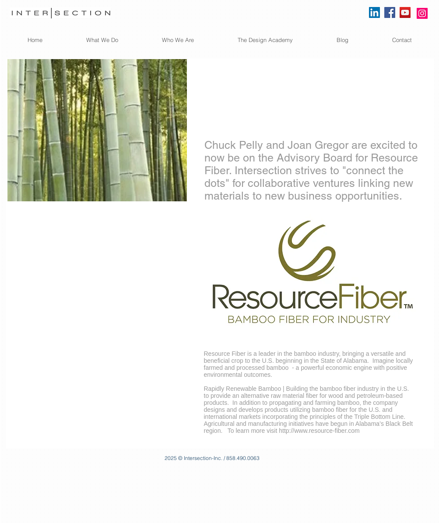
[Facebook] (389, 12)
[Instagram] (422, 13)
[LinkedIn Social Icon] (374, 12)
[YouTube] (405, 12)
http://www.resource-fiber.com (319, 430)
